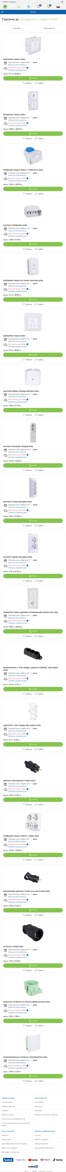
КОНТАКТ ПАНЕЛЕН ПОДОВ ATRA (18, 446)
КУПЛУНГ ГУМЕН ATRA (13, 947)
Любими (27, 83)
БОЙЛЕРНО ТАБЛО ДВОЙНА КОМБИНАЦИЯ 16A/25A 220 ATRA (30, 612)
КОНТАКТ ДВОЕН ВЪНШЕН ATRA (17, 557)
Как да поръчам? (42, 1144)
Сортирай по (49, 28)
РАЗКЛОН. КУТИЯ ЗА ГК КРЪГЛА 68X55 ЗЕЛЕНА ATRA (26, 1002)
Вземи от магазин (9, 1148)
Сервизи (38, 1111)
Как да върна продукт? (44, 1148)
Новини (5, 1111)
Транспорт (6, 1139)
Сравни (39, 83)
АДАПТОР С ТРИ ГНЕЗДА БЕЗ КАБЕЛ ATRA (22, 725)
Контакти (39, 1102)
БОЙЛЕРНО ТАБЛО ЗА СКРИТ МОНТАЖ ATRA (23, 280)
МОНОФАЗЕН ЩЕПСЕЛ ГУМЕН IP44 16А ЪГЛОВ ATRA (26, 891)
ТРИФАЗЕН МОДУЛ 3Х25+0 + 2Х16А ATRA (21, 836)
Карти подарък (41, 1139)
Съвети (5, 1135)
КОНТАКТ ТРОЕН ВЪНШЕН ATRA (17, 502)
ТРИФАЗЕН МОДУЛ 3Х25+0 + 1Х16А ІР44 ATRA (23, 170)
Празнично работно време (46, 1115)
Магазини (39, 1106)
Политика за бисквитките (13, 1119)
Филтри (16, 28)
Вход (28, 7)
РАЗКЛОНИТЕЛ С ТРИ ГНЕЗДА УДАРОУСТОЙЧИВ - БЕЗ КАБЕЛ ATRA (30, 669)
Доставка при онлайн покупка (14, 1144)
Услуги (37, 1135)
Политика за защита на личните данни (16, 1124)
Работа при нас (8, 1106)
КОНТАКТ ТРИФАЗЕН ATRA (15, 225)
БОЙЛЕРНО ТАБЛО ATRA (14, 59)
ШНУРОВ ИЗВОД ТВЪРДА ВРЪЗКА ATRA (21, 391)
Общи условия (8, 1115)
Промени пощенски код (17, 70)
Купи (33, 78)
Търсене (19, 7)
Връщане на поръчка (10, 1152)
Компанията (7, 1102)
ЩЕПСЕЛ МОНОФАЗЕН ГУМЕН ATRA (19, 781)
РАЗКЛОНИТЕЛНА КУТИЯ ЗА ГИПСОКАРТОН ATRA (25, 1057)
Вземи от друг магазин (17, 64)
